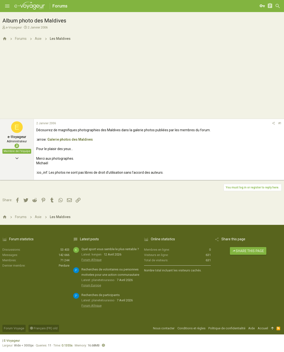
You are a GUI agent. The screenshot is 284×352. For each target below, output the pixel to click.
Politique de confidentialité (226, 328)
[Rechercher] (278, 6)
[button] (7, 6)
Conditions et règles (191, 328)
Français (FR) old (44, 328)
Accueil (263, 328)
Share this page (248, 251)
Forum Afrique (91, 260)
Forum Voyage (14, 328)
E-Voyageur (12, 340)
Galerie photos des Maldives (70, 139)
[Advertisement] (142, 83)
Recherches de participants (100, 295)
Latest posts (89, 239)
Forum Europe (91, 285)
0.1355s (67, 345)
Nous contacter (164, 328)
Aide (251, 328)
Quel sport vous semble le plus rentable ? (110, 249)
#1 (280, 123)
